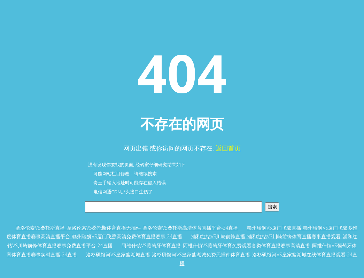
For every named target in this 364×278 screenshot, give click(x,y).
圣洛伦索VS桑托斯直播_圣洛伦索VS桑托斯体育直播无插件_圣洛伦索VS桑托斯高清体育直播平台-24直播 (126, 227)
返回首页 (228, 148)
